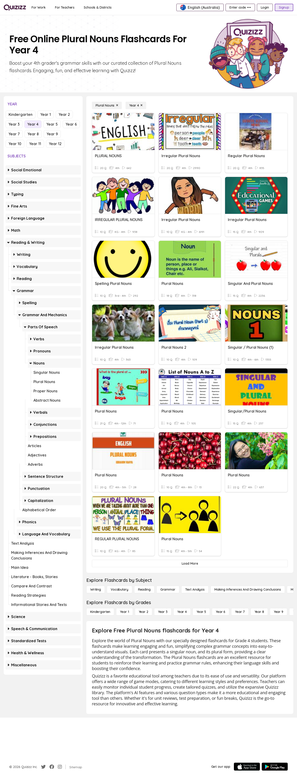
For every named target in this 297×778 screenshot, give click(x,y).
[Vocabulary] (119, 589)
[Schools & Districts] (97, 7)
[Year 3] (162, 611)
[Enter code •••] (240, 7)
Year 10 (15, 143)
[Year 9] (278, 611)
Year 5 (52, 124)
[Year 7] (240, 611)
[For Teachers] (64, 7)
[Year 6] (220, 611)
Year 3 (14, 124)
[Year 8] (259, 611)
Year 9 (52, 134)
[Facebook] (51, 767)
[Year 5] (201, 611)
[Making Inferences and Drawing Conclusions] (247, 589)
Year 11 (35, 143)
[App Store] (247, 767)
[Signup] (284, 7)
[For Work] (38, 7)
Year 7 (14, 134)
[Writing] (95, 589)
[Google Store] (275, 767)
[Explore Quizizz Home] (15, 7)
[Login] (265, 7)
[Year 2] (143, 611)
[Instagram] (60, 767)
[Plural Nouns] (107, 105)
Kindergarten (20, 114)
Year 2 (64, 114)
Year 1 (45, 114)
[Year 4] (136, 105)
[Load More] (190, 563)
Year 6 (71, 124)
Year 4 (33, 124)
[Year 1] (124, 611)
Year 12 (55, 143)
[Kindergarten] (100, 611)
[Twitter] (43, 767)
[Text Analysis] (195, 589)
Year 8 (33, 134)
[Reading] (144, 589)
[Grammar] (167, 589)
